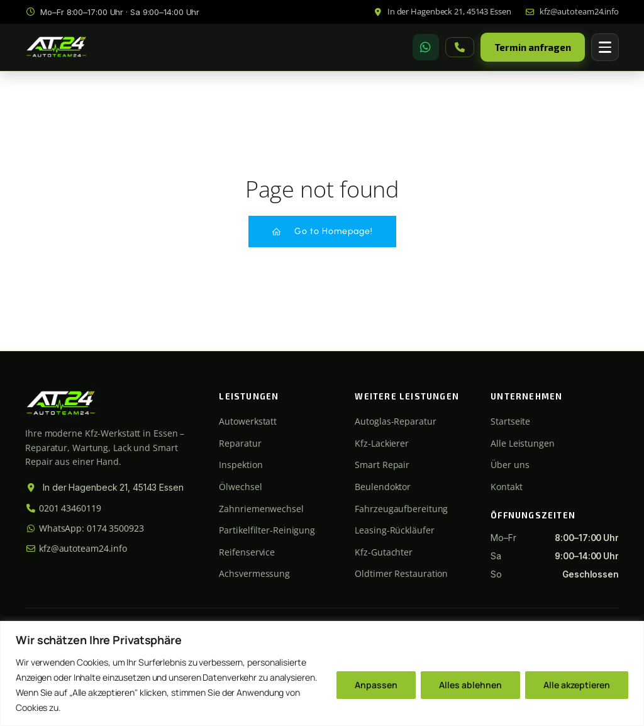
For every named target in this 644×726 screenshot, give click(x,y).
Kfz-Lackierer (382, 443)
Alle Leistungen (523, 443)
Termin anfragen (533, 47)
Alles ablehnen (470, 685)
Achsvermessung (254, 573)
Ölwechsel (240, 487)
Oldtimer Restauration (401, 573)
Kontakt (506, 487)
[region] (322, 673)
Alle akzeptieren (576, 685)
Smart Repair (382, 465)
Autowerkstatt (248, 421)
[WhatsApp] (426, 47)
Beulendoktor (383, 487)
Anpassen (376, 685)
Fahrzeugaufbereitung (401, 509)
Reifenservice (247, 552)
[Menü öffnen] (605, 47)
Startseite (510, 421)
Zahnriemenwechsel (261, 509)
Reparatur (240, 443)
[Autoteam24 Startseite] (56, 47)
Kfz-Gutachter (384, 552)
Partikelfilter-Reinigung (267, 530)
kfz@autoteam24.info (76, 548)
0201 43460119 (63, 508)
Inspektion (240, 465)
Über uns (510, 465)
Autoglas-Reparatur (395, 421)
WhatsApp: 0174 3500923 (84, 528)
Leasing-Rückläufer (394, 530)
